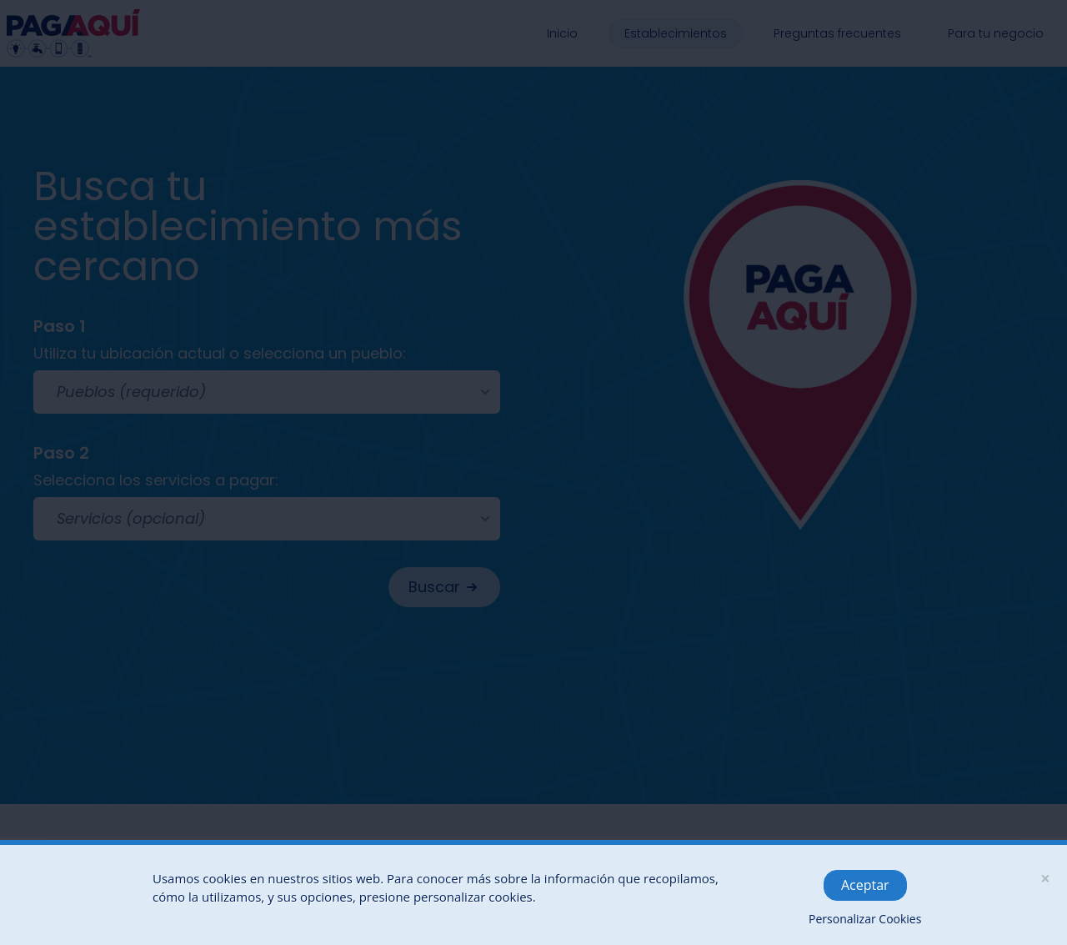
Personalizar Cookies (865, 919)
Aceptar (865, 885)
